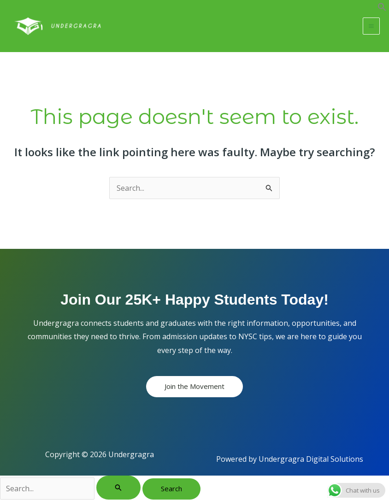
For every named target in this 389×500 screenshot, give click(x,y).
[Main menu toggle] (371, 26)
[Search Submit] (118, 488)
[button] (382, 9)
